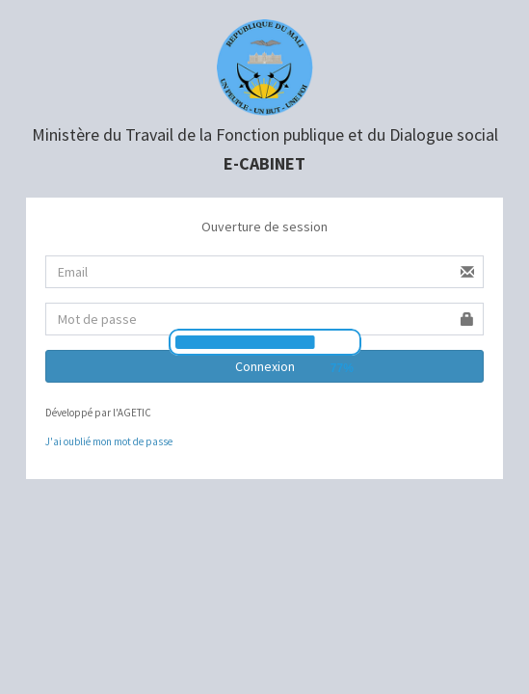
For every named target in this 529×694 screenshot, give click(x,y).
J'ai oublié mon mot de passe (108, 441)
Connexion (265, 366)
